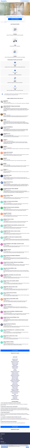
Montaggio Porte (15, 365)
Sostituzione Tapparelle (15, 364)
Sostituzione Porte (15, 360)
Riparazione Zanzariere (15, 386)
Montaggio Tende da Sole (15, 395)
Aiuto (1, 435)
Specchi (15, 394)
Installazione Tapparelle (15, 366)
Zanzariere (15, 369)
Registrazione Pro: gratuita (15, 353)
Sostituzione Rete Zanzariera (15, 399)
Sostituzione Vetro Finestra (15, 374)
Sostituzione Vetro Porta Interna (15, 375)
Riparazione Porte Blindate (15, 389)
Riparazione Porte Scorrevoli (15, 361)
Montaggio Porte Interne (15, 390)
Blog (1, 436)
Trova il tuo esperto (15, 350)
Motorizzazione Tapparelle (14, 379)
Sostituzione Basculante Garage (15, 385)
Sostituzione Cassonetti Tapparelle (15, 380)
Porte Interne (15, 370)
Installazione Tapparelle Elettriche (15, 391)
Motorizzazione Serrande (15, 376)
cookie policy (19, 445)
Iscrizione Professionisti (25, 1)
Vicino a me (2, 439)
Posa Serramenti (15, 396)
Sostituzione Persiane (15, 384)
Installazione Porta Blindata (15, 381)
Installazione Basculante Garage (15, 371)
